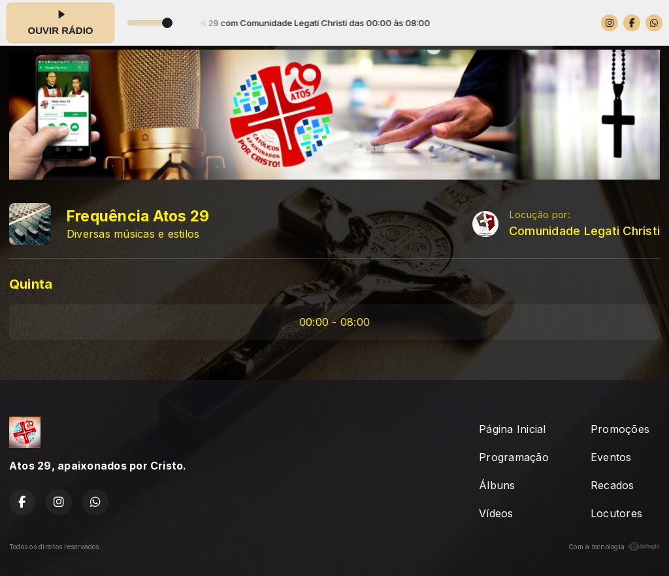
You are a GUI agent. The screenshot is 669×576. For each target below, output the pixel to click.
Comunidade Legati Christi (584, 231)
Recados (612, 485)
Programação (514, 457)
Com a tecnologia (614, 546)
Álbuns (497, 485)
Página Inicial (512, 429)
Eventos (611, 457)
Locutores (616, 513)
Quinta (30, 284)
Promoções (620, 429)
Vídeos (496, 513)
